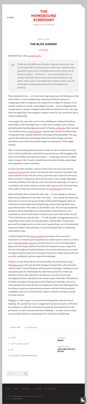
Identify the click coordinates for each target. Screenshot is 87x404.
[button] (83, 400)
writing (33, 356)
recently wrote (34, 55)
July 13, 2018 (43, 39)
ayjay (13, 338)
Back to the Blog (37, 236)
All (12, 350)
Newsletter (26, 389)
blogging (15, 356)
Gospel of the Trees (17, 172)
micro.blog (37, 389)
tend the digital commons (25, 243)
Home (8, 389)
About (16, 389)
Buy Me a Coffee (50, 389)
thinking (25, 356)
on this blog (60, 128)
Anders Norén (17, 399)
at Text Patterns (34, 131)
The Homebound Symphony (43, 15)
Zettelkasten (55, 189)
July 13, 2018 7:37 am (19, 344)
